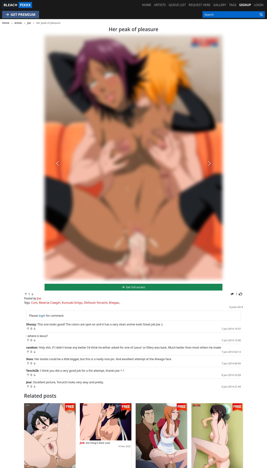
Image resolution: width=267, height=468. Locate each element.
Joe (82, 443)
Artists (160, 5)
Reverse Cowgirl (49, 303)
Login (258, 5)
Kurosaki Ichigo (72, 303)
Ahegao (114, 303)
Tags (232, 5)
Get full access (133, 287)
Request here (199, 5)
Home (146, 5)
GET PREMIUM (20, 14)
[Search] (261, 14)
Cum (34, 303)
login (41, 316)
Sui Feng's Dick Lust (98, 443)
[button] (58, 163)
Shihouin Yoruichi (95, 303)
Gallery (219, 5)
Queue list (177, 5)
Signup (245, 5)
